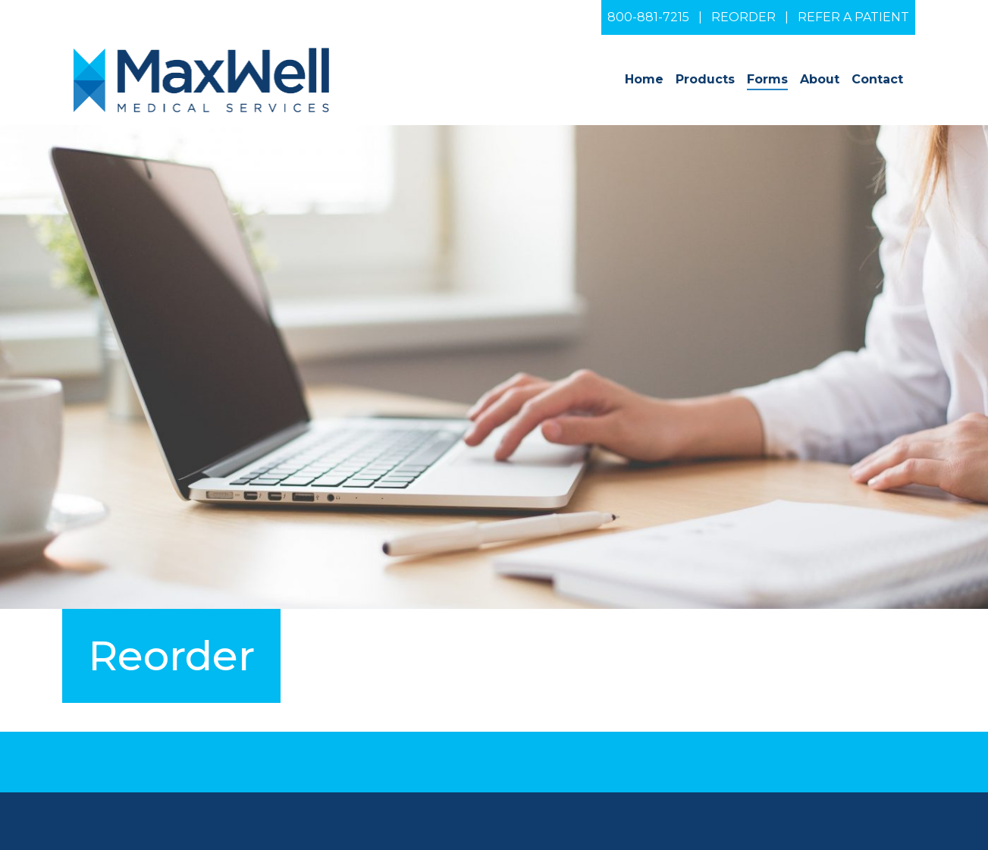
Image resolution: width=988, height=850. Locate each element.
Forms (767, 79)
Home (644, 79)
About (819, 79)
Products (705, 79)
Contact (877, 79)
